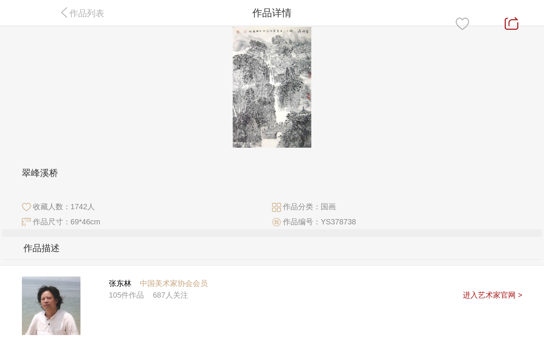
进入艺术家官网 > (492, 295)
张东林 (120, 283)
